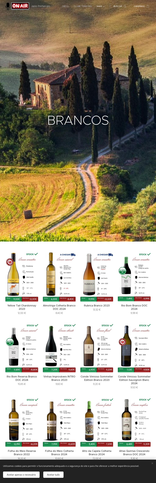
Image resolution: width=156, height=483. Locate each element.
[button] (120, 6)
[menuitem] (65, 6)
